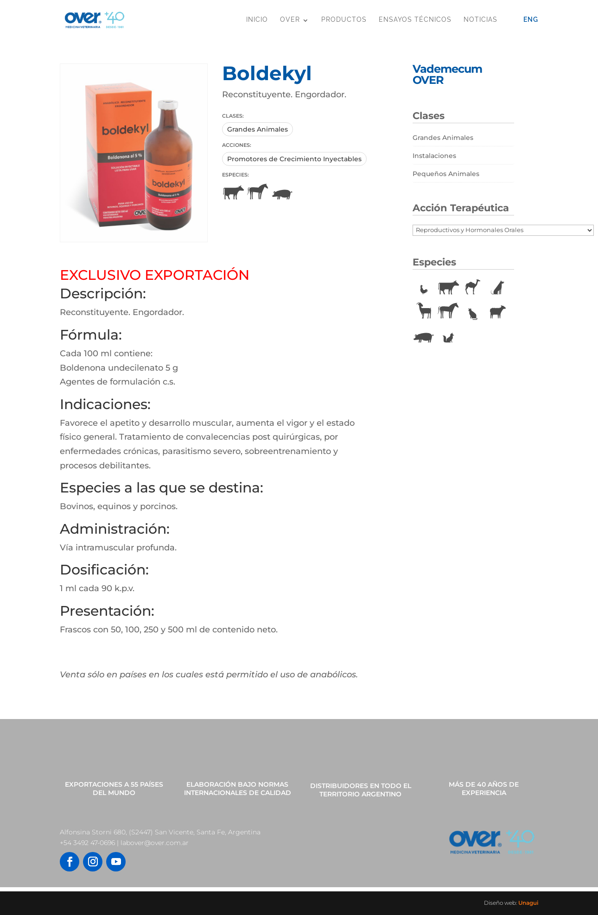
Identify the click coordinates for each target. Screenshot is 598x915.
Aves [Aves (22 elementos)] (424, 288)
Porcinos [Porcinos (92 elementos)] (424, 336)
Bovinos (233, 193)
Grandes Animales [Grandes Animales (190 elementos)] (443, 137)
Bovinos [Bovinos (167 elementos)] (448, 288)
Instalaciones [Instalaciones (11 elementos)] (434, 155)
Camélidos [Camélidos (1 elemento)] (473, 288)
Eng (530, 19)
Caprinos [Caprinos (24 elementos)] (424, 312)
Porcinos (282, 193)
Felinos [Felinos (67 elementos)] (473, 312)
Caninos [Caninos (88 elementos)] (497, 288)
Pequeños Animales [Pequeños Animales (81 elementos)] (446, 174)
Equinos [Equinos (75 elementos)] (448, 312)
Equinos (258, 193)
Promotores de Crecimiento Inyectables (294, 159)
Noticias (480, 19)
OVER (290, 19)
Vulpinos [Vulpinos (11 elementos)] (448, 336)
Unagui (528, 902)
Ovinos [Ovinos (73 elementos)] (497, 312)
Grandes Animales (257, 129)
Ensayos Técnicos (415, 19)
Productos (344, 19)
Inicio (257, 19)
